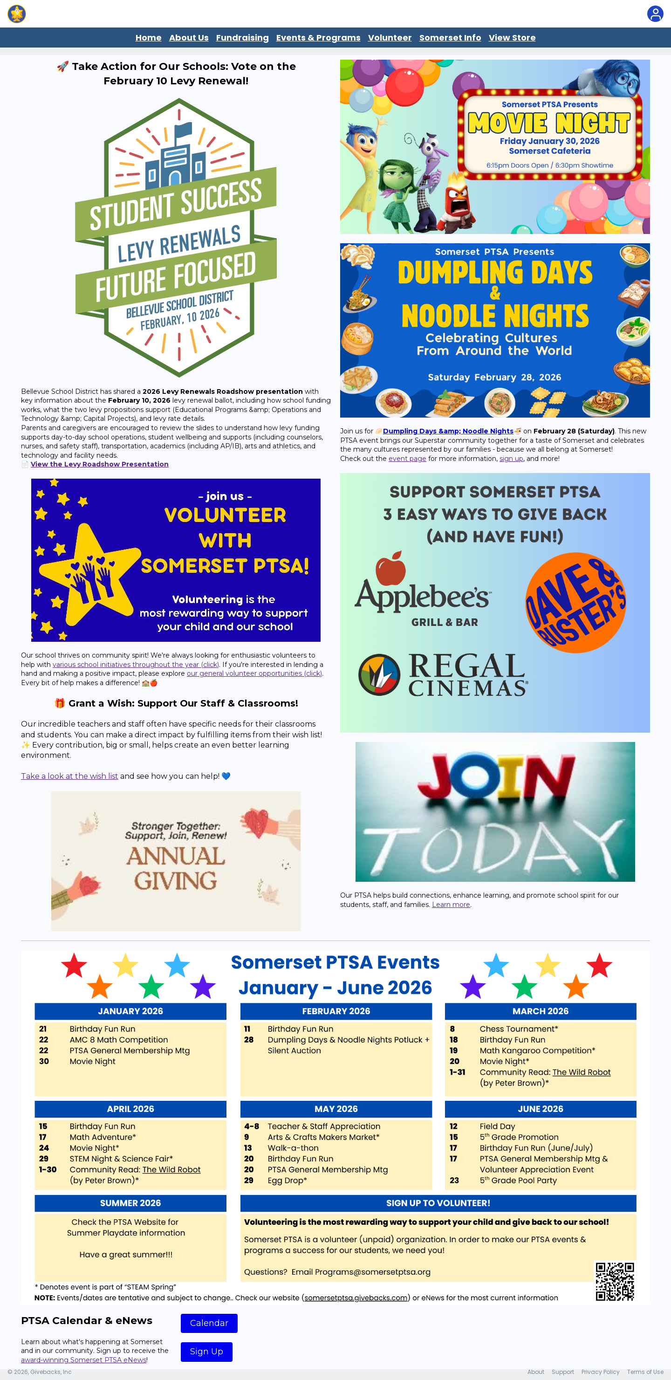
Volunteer (390, 37)
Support (563, 1372)
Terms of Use (645, 1372)
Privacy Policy (601, 1372)
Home (149, 37)
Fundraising (242, 37)
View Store (512, 37)
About (535, 1372)
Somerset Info (450, 37)
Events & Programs (318, 37)
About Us (189, 37)
